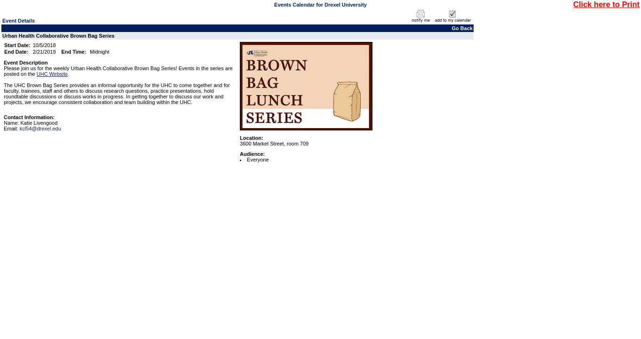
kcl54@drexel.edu (40, 128)
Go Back (462, 28)
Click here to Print (606, 4)
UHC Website (52, 74)
